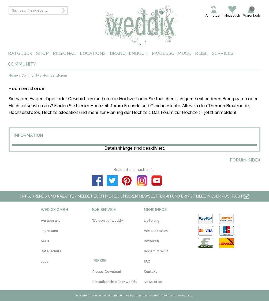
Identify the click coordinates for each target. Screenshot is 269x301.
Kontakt (150, 272)
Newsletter (153, 282)
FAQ (147, 261)
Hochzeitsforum (55, 75)
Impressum (49, 231)
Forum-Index (245, 160)
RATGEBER (20, 53)
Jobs (44, 261)
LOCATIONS (93, 53)
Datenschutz (51, 251)
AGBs (45, 241)
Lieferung (151, 221)
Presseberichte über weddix (114, 282)
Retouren (151, 241)
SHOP (42, 53)
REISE (201, 53)
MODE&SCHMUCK (171, 53)
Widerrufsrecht (156, 251)
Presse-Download (106, 272)
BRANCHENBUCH (129, 53)
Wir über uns (50, 221)
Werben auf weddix (107, 221)
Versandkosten (156, 231)
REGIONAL (64, 53)
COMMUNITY (22, 64)
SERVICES (223, 53)
